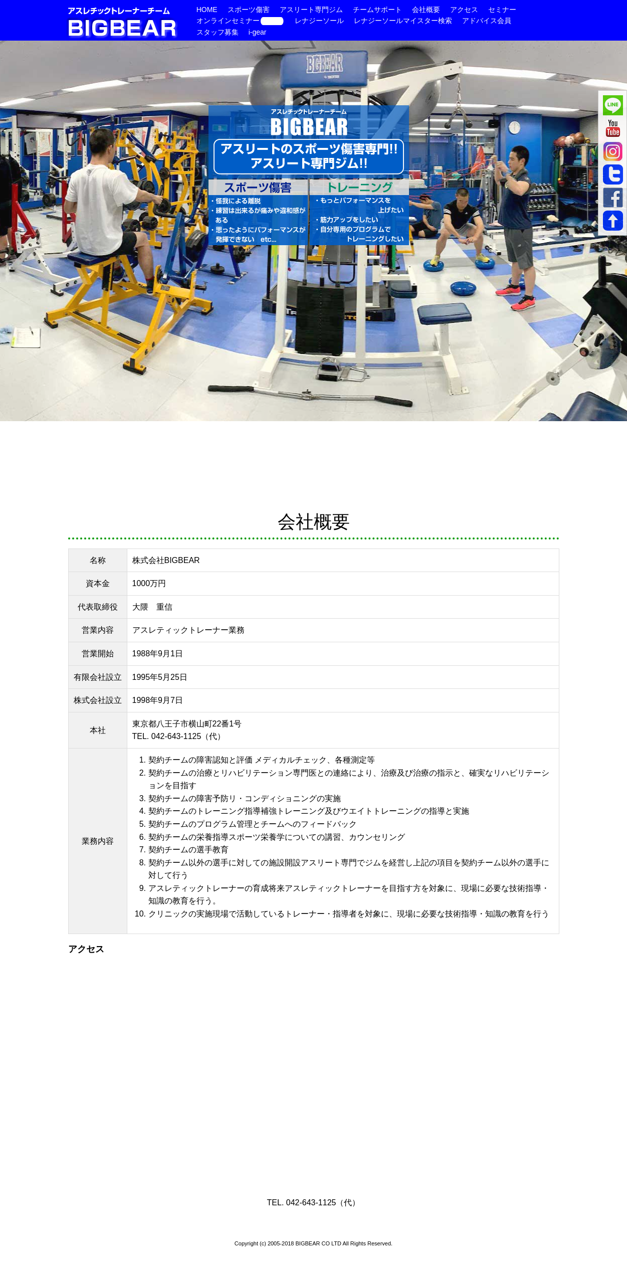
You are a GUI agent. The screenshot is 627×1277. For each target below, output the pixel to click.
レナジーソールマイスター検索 (403, 21)
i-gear (258, 32)
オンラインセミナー (240, 21)
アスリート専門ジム (311, 10)
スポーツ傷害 (249, 10)
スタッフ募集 (217, 32)
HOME (207, 10)
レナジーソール (319, 21)
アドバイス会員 (486, 21)
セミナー (502, 10)
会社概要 (426, 10)
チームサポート (377, 10)
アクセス (464, 10)
